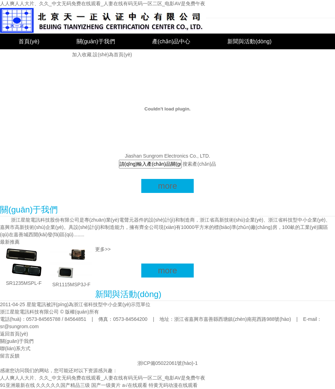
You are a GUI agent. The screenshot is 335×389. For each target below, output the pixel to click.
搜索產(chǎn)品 (199, 164)
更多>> (103, 249)
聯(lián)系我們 (36, 57)
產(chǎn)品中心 (171, 41)
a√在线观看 (134, 385)
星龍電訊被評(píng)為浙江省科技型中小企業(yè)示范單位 (89, 304)
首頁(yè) (29, 41)
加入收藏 (82, 54)
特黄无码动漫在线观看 (173, 385)
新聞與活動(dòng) (249, 41)
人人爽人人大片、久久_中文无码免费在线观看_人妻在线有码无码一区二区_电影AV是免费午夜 (102, 3)
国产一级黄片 (106, 385)
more (167, 185)
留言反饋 (10, 356)
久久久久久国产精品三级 (63, 385)
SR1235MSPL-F (24, 283)
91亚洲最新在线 (17, 385)
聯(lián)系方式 (15, 348)
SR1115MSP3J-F (71, 284)
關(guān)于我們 (96, 41)
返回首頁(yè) (14, 334)
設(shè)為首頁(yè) (112, 54)
